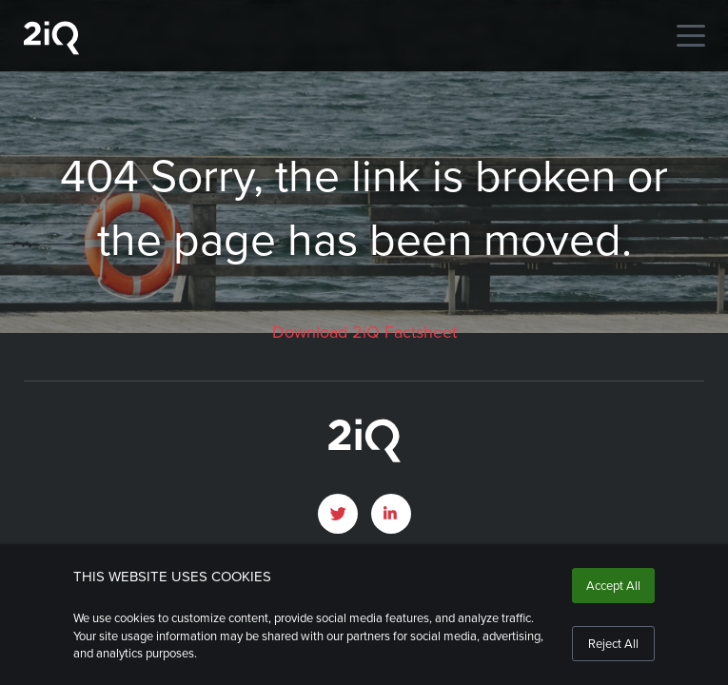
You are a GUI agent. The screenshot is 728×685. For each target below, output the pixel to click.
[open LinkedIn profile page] (391, 514)
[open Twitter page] (338, 514)
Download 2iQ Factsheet (364, 332)
